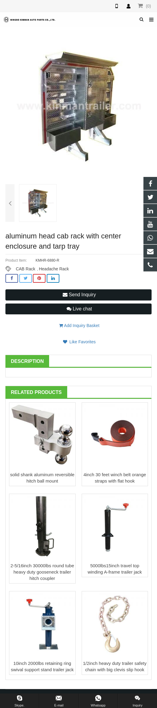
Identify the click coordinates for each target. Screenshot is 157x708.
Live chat (79, 308)
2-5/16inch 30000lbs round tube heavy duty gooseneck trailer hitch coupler (42, 572)
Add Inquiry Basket (79, 325)
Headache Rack (54, 268)
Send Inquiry (79, 294)
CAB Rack (25, 268)
